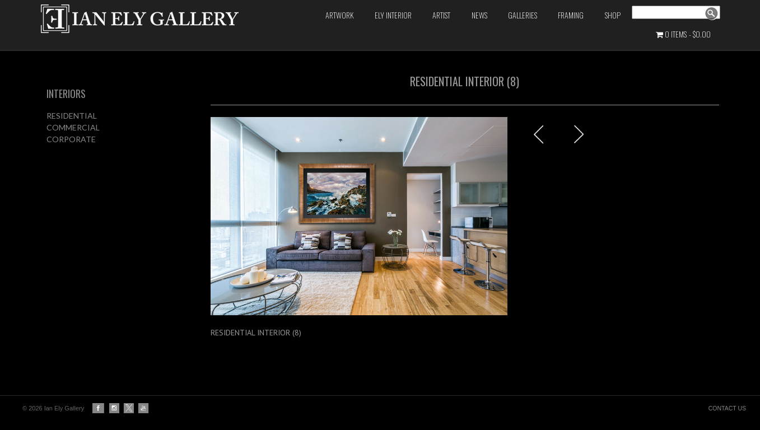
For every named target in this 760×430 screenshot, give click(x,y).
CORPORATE (71, 139)
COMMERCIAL (73, 127)
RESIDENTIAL (71, 115)
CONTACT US (727, 408)
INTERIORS (66, 93)
